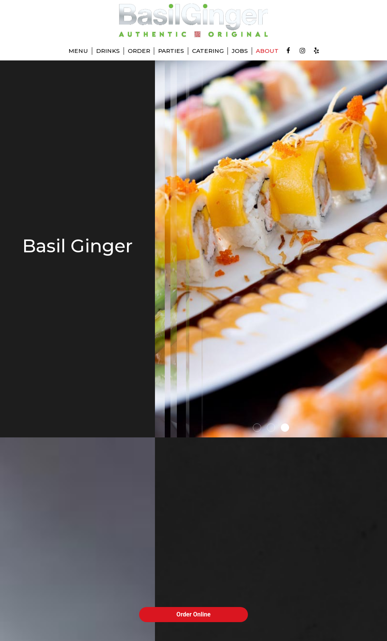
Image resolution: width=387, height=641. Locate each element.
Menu (78, 50)
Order (139, 50)
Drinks (108, 50)
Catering (208, 50)
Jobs (240, 50)
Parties (171, 50)
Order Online (193, 614)
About (267, 50)
